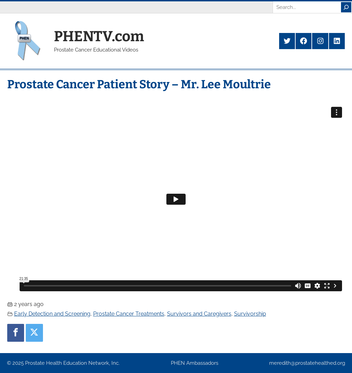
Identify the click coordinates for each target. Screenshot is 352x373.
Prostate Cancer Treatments (128, 313)
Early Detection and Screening (52, 313)
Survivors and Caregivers (199, 313)
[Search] (346, 7)
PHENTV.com (99, 36)
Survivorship (250, 313)
